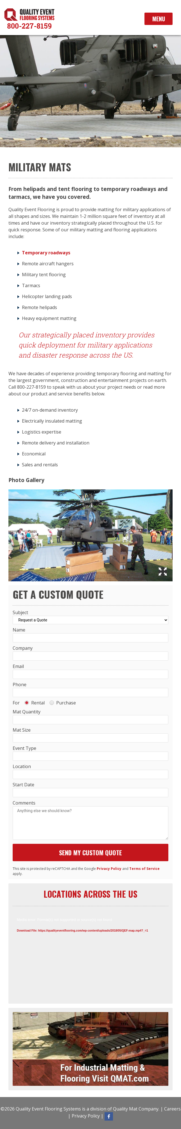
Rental (34, 703)
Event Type (24, 748)
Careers (172, 1109)
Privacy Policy (109, 868)
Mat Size (22, 730)
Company (23, 648)
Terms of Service (144, 868)
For (16, 703)
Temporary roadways (46, 253)
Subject (20, 612)
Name (19, 630)
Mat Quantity (26, 712)
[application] (90, 957)
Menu (158, 19)
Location (22, 766)
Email (18, 666)
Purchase (62, 703)
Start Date (23, 785)
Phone (19, 684)
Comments (24, 803)
